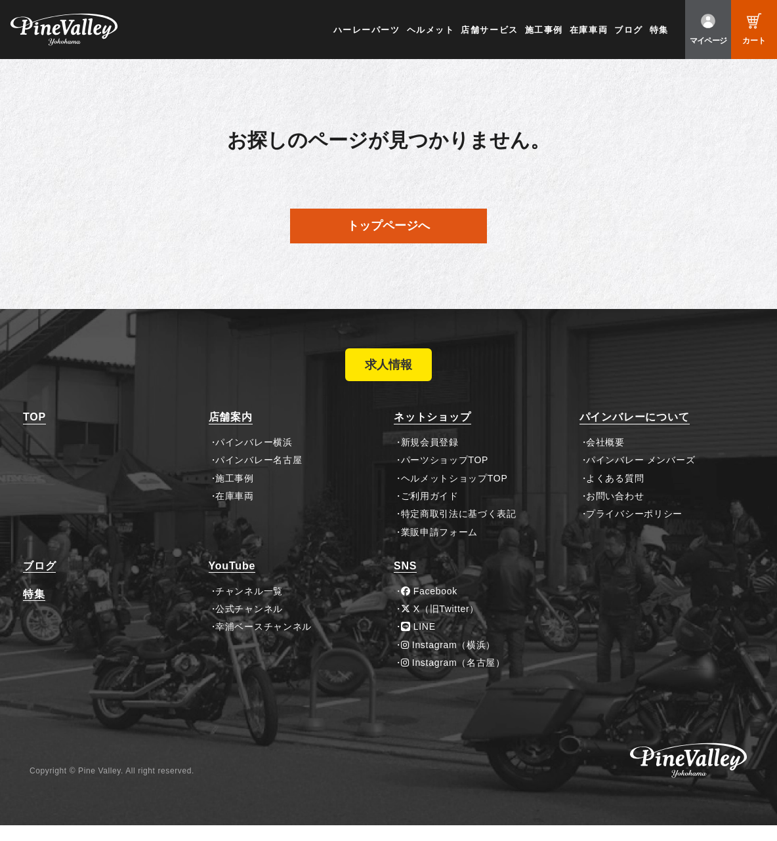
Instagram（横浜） (448, 660)
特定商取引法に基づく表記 (458, 530)
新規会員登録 (430, 458)
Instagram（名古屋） (453, 678)
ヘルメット (431, 30)
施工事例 (544, 30)
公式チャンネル (249, 624)
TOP (34, 433)
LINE (418, 642)
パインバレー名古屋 (258, 475)
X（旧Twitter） (440, 624)
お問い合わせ (615, 511)
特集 (659, 30)
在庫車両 (589, 30)
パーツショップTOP (445, 475)
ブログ (628, 30)
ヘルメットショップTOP (454, 494)
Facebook (429, 607)
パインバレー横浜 (254, 458)
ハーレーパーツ (366, 30)
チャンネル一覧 (249, 607)
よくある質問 (615, 494)
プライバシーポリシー (634, 530)
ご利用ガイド (430, 511)
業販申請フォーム (439, 548)
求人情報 (388, 372)
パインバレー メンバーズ (640, 475)
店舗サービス (489, 30)
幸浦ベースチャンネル (263, 642)
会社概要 (605, 458)
